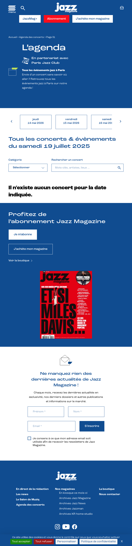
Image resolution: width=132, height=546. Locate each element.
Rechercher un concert (67, 160)
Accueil (12, 37)
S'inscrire (92, 426)
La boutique (107, 489)
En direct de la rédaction (32, 489)
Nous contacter (109, 494)
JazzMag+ (30, 18)
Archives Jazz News (72, 503)
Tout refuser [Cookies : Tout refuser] (43, 541)
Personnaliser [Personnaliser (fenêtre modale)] (66, 541)
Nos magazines (65, 489)
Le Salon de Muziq (27, 499)
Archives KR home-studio (76, 514)
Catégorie (15, 160)
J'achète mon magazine (92, 18)
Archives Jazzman (71, 508)
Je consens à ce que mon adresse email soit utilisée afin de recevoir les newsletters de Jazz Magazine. (61, 442)
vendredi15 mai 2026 (71, 121)
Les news (22, 494)
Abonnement (56, 18)
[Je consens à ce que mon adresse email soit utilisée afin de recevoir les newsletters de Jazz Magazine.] (29, 438)
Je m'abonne (23, 234)
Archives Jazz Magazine (75, 498)
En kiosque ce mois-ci (73, 493)
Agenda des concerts (31, 37)
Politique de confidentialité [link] (98, 541)
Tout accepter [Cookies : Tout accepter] (21, 541)
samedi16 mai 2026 (107, 121)
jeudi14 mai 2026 (36, 121)
